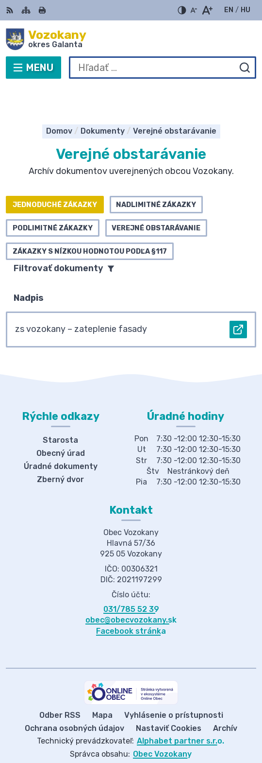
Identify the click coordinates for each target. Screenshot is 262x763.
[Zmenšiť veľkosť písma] (193, 10)
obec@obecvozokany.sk (131, 590)
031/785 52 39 (131, 579)
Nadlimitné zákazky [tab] (156, 175)
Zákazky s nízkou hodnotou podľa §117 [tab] (90, 221)
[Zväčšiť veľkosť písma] (206, 10)
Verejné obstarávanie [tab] (156, 198)
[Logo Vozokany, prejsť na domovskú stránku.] (131, 39)
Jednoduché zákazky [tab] (55, 175)
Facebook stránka (131, 601)
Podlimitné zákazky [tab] (53, 198)
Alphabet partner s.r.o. (180, 711)
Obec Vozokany (162, 723)
